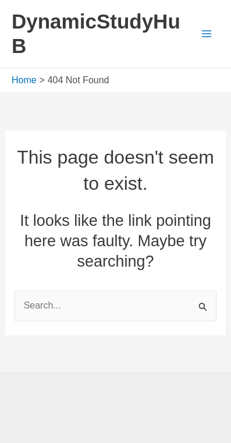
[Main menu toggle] (206, 34)
